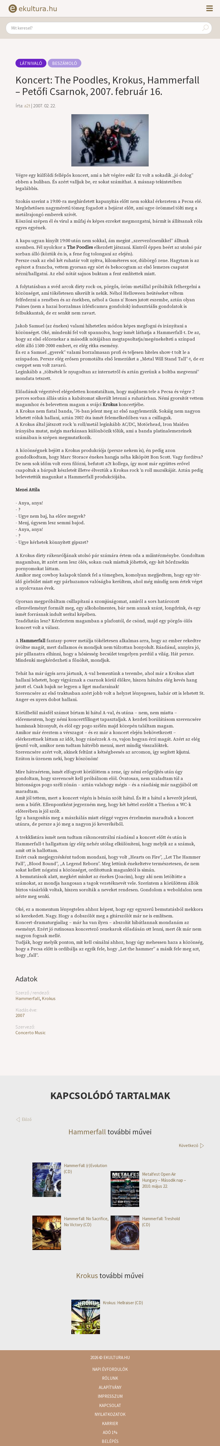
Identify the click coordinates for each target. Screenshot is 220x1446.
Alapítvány (110, 1387)
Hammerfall (27, 998)
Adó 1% (110, 1432)
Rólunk (110, 1378)
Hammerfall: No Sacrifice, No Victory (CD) (70, 1222)
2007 (20, 1015)
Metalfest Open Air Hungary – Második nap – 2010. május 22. (148, 1180)
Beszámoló (64, 63)
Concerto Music (30, 1032)
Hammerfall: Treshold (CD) (145, 1222)
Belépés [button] (110, 1441)
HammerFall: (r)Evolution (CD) (69, 1168)
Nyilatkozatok (110, 1414)
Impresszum (110, 1396)
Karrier (110, 1423)
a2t (27, 105)
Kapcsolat (110, 1405)
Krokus (49, 998)
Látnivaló (31, 63)
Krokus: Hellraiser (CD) (107, 1303)
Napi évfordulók (110, 1369)
